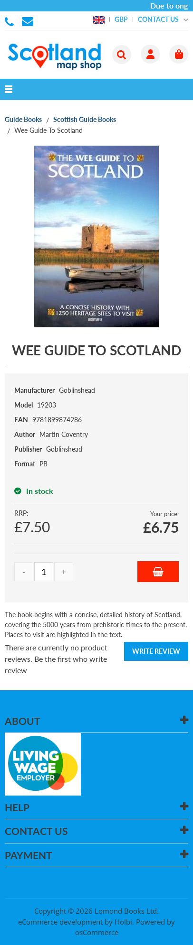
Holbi (123, 921)
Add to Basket (158, 571)
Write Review (156, 651)
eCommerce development (60, 921)
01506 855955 (11, 21)
